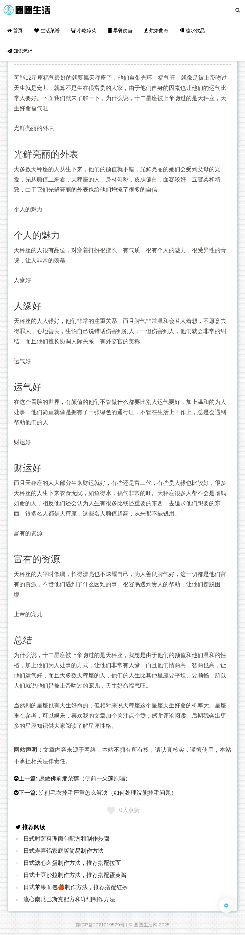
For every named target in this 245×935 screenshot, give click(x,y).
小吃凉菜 (83, 30)
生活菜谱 (46, 30)
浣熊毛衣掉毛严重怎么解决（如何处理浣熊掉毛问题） (108, 793)
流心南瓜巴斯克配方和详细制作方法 (69, 899)
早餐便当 (120, 30)
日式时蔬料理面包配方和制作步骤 (66, 839)
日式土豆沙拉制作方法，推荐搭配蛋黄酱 (75, 875)
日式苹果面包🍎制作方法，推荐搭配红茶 (75, 887)
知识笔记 (20, 51)
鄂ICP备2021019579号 (100, 924)
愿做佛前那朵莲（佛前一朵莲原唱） (85, 778)
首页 (15, 30)
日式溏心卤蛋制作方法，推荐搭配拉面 (72, 863)
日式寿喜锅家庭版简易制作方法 (63, 851)
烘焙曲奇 (156, 30)
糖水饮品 (192, 30)
